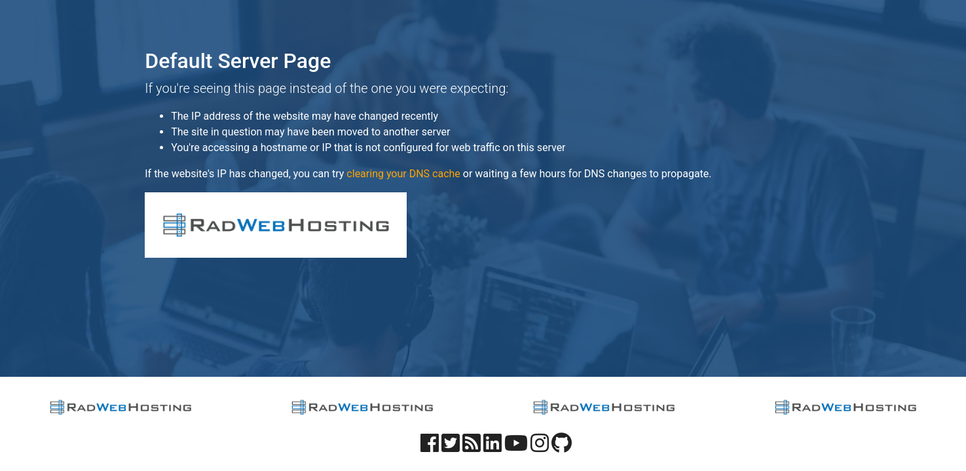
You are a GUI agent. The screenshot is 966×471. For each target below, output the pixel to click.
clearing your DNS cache (403, 173)
